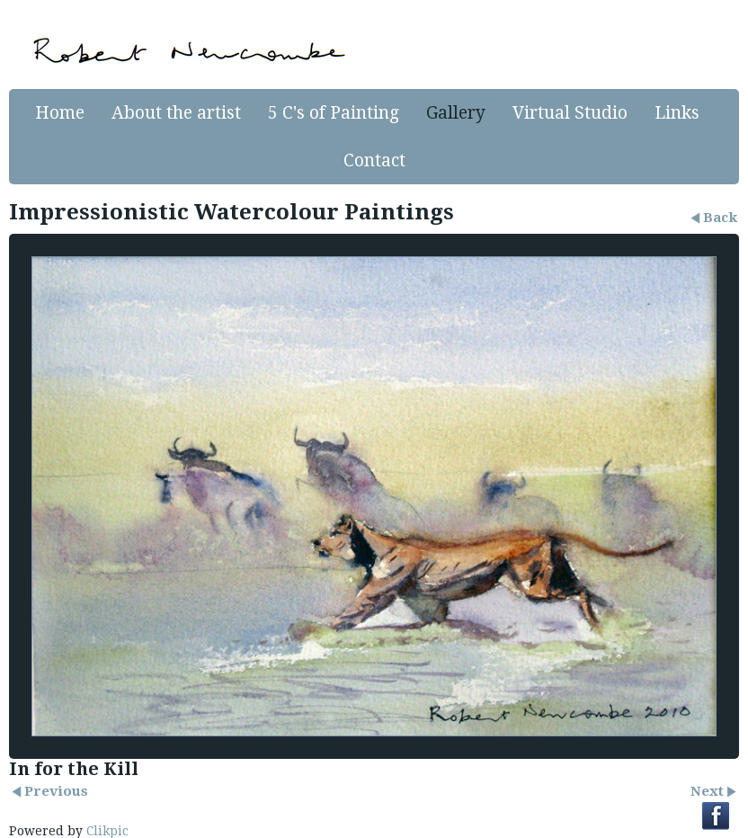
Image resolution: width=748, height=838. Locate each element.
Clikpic (107, 831)
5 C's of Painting (333, 113)
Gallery (455, 113)
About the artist (176, 113)
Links (676, 113)
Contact (374, 160)
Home (60, 113)
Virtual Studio (570, 113)
